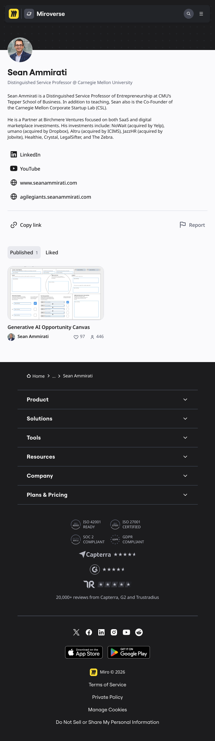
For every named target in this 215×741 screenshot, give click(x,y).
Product (107, 399)
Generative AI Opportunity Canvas (49, 327)
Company (107, 475)
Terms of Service (107, 685)
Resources (107, 456)
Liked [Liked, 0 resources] (52, 252)
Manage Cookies (107, 710)
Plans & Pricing (107, 494)
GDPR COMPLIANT (133, 540)
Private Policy (107, 697)
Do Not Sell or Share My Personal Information (107, 722)
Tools (107, 437)
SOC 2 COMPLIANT (94, 540)
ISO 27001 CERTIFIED (132, 525)
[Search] (189, 14)
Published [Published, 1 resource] (24, 252)
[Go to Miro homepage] (14, 14)
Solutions (107, 418)
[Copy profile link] (26, 224)
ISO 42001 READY (92, 525)
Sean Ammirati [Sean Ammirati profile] (33, 337)
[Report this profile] (192, 224)
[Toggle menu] (201, 14)
